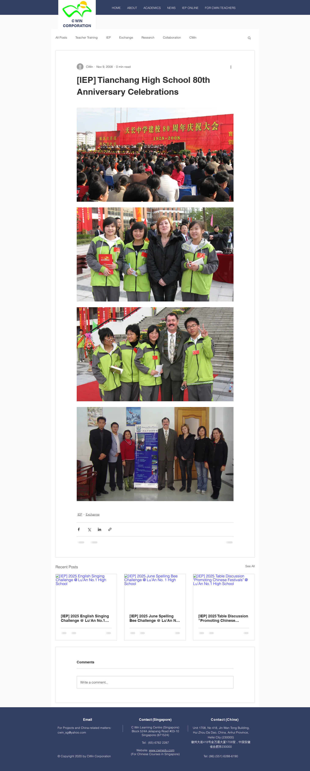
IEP (108, 37)
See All (250, 566)
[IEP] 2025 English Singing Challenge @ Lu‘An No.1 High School (85, 618)
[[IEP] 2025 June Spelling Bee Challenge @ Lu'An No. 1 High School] (155, 591)
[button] (249, 37)
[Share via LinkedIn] (99, 529)
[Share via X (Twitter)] (89, 529)
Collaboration (172, 37)
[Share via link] (110, 529)
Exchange (126, 37)
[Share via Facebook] (79, 529)
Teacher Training (86, 37)
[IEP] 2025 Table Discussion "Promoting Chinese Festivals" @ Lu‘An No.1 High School (223, 618)
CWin (192, 37)
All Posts (61, 37)
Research (148, 37)
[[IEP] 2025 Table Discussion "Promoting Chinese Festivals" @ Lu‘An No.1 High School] (223, 591)
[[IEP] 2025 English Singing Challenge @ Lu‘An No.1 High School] (86, 591)
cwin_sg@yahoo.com (72, 732)
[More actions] (231, 66)
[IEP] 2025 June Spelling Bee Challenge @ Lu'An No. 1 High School (154, 618)
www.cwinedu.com (161, 750)
